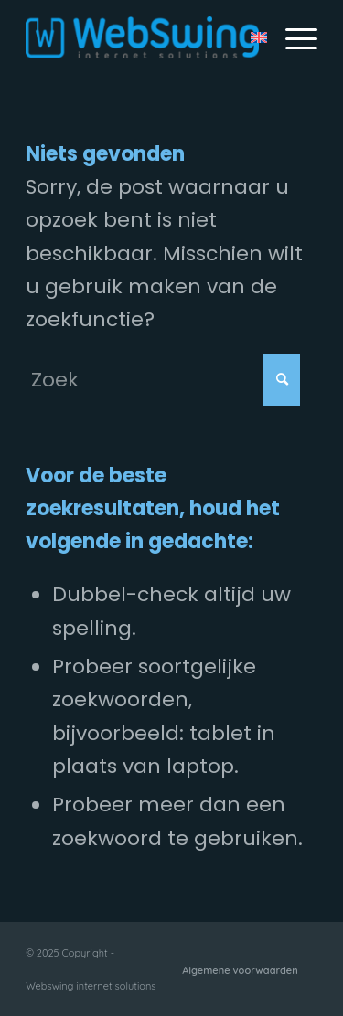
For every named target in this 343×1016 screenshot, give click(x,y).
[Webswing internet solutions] (142, 37)
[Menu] (292, 37)
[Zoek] (163, 380)
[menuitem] (292, 37)
